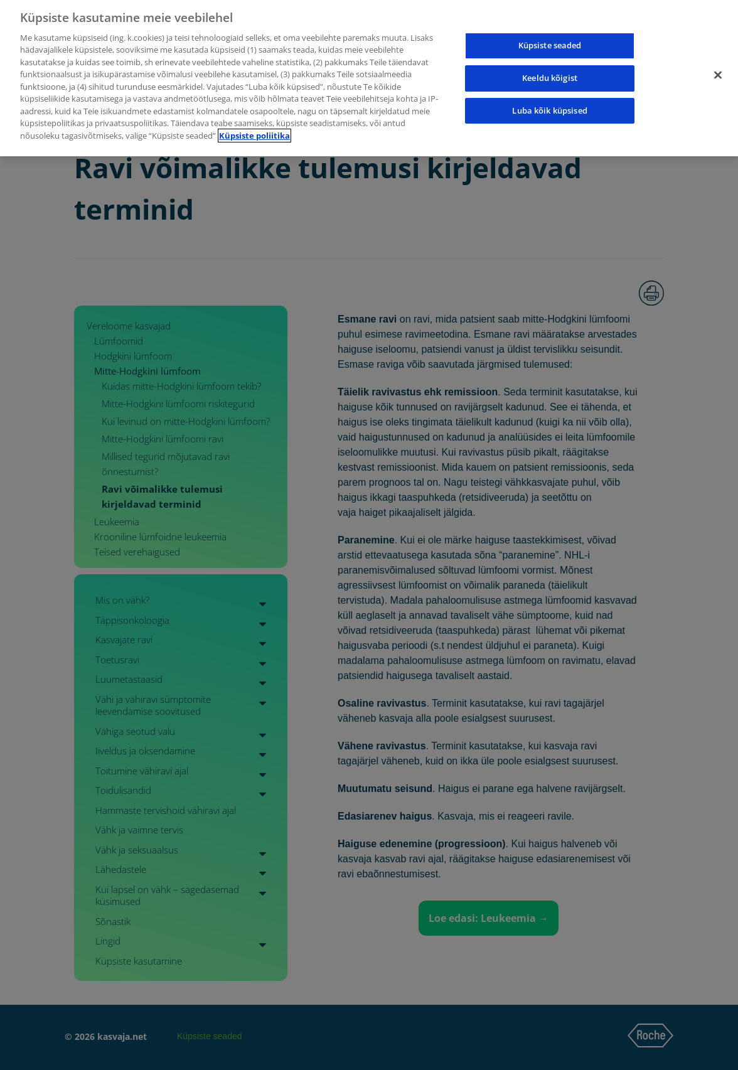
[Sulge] (718, 55)
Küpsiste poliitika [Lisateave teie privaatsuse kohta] (254, 114)
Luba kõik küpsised (549, 89)
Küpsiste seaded (550, 25)
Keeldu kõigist (549, 57)
